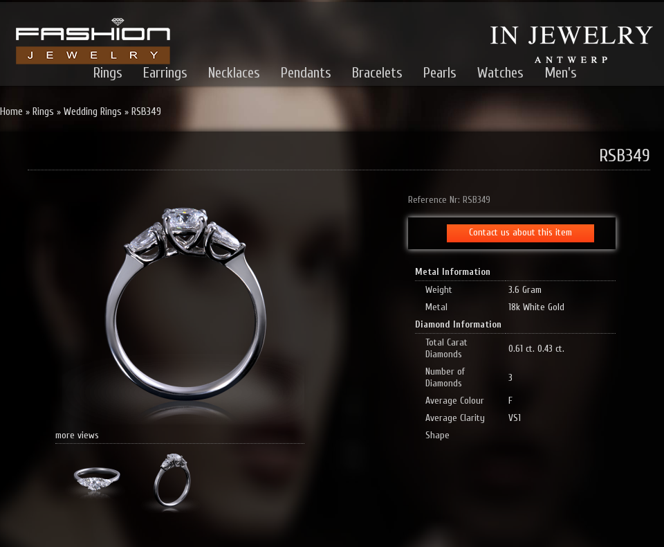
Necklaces (234, 72)
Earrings (165, 72)
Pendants (306, 72)
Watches (500, 72)
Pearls (439, 72)
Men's (560, 72)
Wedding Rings (93, 112)
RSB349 (146, 112)
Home (11, 112)
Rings (107, 72)
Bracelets (377, 72)
